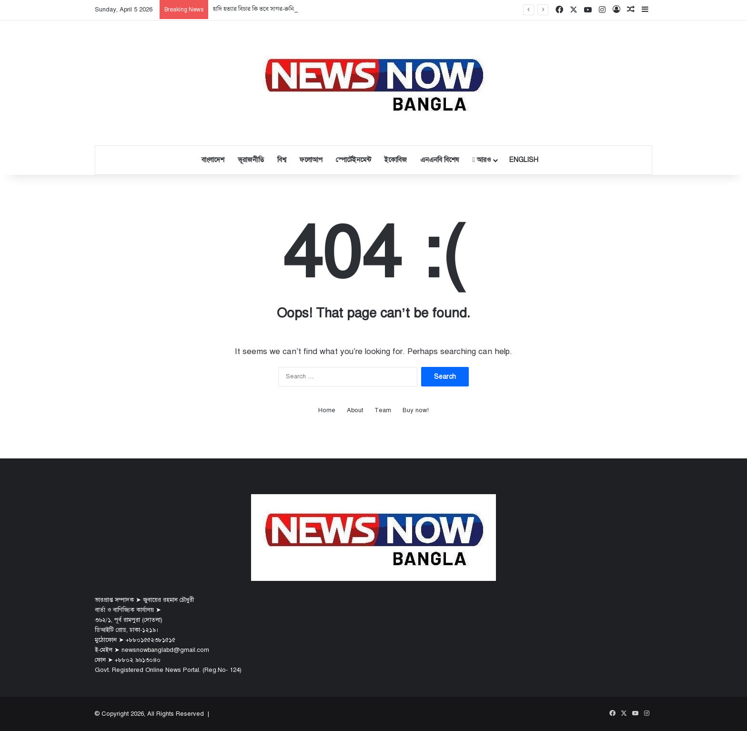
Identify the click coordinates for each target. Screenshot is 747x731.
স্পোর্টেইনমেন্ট (353, 160)
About (355, 410)
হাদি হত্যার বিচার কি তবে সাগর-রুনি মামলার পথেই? (271, 9)
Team (382, 410)
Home (326, 410)
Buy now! (416, 410)
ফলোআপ (311, 160)
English (523, 160)
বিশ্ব (281, 160)
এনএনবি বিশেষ (439, 160)
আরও (481, 160)
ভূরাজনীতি (251, 160)
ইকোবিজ (395, 160)
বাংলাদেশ (213, 160)
